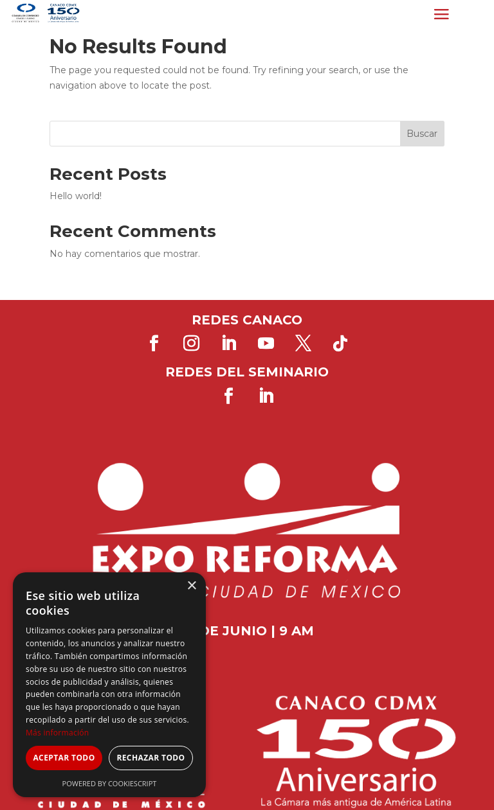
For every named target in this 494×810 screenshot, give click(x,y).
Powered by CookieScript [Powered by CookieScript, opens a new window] (109, 783)
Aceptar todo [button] (64, 757)
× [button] (191, 586)
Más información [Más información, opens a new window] (57, 732)
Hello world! (76, 196)
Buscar (422, 133)
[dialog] (109, 684)
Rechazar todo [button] (150, 757)
